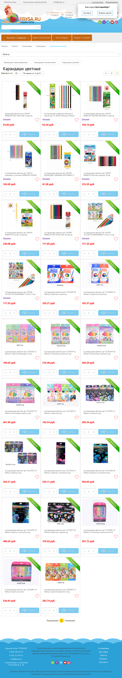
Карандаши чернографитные (16, 62)
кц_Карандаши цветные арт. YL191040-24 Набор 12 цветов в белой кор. (99, 293)
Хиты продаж (62, 37)
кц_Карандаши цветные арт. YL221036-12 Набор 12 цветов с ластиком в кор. (60, 472)
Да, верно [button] (87, 13)
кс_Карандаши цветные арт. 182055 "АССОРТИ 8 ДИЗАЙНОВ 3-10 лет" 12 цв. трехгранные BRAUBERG (99, 234)
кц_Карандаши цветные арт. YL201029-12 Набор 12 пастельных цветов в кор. (60, 353)
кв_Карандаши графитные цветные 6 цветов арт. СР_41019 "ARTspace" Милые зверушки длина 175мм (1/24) (59, 115)
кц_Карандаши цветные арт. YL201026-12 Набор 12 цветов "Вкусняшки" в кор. (21, 353)
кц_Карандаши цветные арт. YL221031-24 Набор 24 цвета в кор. (21, 472)
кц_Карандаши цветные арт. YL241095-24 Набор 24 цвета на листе (21, 591)
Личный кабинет (112, 2)
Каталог (15, 46)
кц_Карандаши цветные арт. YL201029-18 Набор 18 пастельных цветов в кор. (99, 353)
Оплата (103, 655)
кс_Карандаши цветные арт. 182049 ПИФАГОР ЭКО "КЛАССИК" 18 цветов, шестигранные (58, 234)
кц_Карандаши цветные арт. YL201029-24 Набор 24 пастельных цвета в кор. (21, 412)
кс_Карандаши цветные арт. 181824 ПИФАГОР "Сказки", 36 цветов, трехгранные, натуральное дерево (18, 234)
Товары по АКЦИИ (82, 37)
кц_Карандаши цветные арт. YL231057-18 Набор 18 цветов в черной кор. (60, 531)
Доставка (103, 651)
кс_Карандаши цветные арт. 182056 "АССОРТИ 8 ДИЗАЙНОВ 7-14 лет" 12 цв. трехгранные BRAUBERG (20, 293)
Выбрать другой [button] (105, 13)
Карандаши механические (45, 62)
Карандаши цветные (70, 62)
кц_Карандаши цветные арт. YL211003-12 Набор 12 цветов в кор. (60, 412)
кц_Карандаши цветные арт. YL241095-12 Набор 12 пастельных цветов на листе (99, 531)
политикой (47, 674)
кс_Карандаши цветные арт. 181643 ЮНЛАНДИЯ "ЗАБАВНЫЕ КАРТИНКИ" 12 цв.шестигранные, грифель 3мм (59, 174)
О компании (103, 648)
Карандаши (41, 46)
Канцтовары (27, 46)
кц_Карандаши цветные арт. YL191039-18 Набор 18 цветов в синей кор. (60, 293)
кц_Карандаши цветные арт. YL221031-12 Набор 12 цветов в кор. (99, 412)
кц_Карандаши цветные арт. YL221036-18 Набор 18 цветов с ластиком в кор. (99, 472)
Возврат (103, 658)
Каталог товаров (16, 37)
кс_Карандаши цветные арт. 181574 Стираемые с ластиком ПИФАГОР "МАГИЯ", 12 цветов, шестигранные (21, 174)
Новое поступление (41, 37)
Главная (4, 46)
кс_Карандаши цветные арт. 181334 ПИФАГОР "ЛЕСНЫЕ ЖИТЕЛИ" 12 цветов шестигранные (99, 115)
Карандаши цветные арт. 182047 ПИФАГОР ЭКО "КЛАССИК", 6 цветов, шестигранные (18, 115)
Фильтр (6, 54)
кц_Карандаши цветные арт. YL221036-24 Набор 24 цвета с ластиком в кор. (21, 531)
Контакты (103, 662)
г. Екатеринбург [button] (97, 2)
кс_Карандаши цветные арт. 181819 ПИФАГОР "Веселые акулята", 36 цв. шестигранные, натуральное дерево (97, 174)
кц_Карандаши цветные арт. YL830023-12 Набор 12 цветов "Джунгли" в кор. (60, 591)
